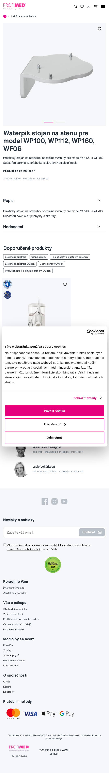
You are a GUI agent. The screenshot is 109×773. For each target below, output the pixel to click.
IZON (65, 749)
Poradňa (8, 645)
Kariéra (7, 686)
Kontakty (8, 691)
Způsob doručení (13, 614)
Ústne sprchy (38, 256)
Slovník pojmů (11, 655)
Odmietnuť (54, 437)
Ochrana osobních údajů (17, 624)
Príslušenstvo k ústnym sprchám (70, 256)
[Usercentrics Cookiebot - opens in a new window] (86, 332)
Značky (7, 650)
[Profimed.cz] (14, 6)
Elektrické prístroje (15, 256)
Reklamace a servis (14, 660)
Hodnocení (13, 227)
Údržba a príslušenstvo (24, 16)
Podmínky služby (93, 735)
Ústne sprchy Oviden (51, 263)
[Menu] (103, 6)
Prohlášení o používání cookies (20, 619)
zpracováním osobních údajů (23, 549)
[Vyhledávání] (75, 6)
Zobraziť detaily (85, 398)
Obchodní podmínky (15, 609)
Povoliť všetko (54, 411)
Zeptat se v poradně (14, 593)
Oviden (17, 178)
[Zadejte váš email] (42, 532)
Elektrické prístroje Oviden (20, 263)
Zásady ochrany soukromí (71, 735)
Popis (8, 200)
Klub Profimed (11, 665)
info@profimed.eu (14, 587)
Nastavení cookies (13, 629)
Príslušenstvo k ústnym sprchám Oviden (28, 270)
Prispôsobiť (55, 424)
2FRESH (54, 753)
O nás (6, 681)
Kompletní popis (67, 162)
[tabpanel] (54, 74)
